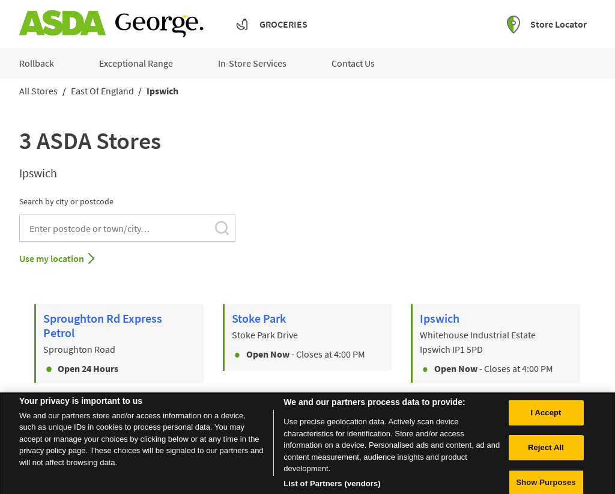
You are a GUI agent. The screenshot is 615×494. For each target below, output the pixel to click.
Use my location (51, 258)
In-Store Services (252, 63)
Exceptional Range (136, 63)
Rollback (36, 63)
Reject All (546, 460)
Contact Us (353, 63)
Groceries (283, 24)
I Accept (545, 425)
